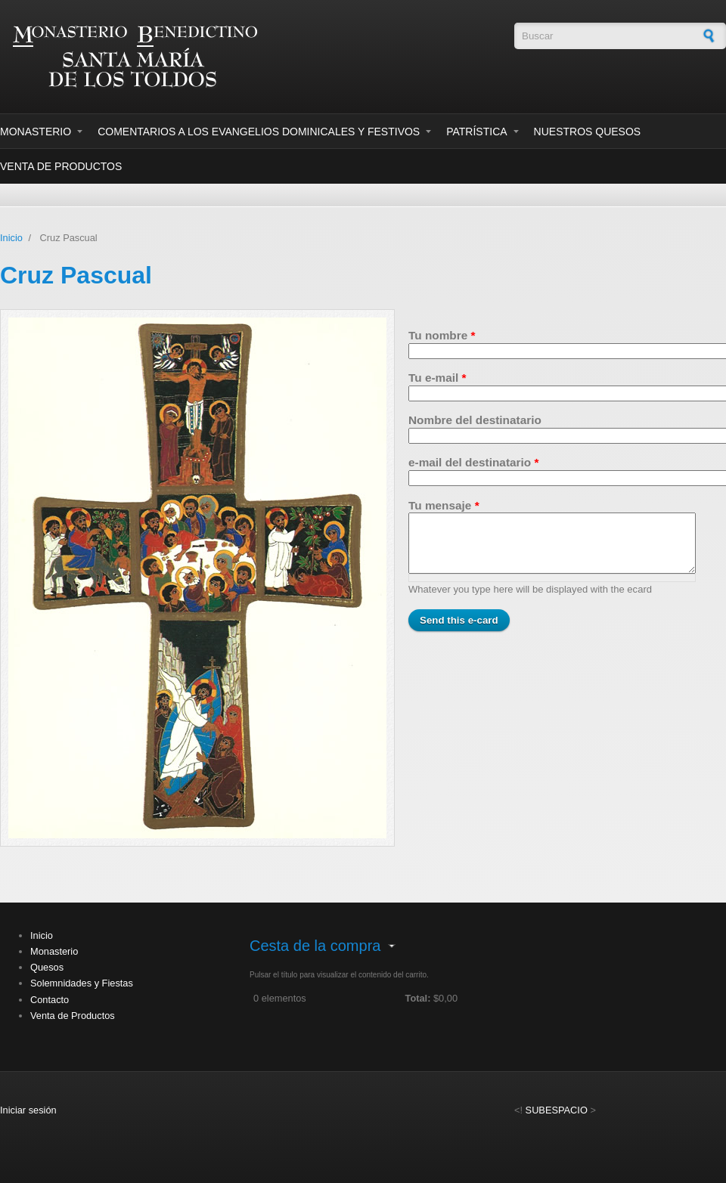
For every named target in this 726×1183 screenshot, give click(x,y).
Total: (418, 998)
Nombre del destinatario (474, 419)
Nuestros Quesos (587, 131)
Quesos (47, 967)
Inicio (11, 237)
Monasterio (35, 131)
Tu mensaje (443, 505)
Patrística (476, 131)
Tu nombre (441, 335)
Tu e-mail (437, 377)
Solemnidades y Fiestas (81, 983)
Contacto (49, 999)
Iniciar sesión (28, 1110)
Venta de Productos (61, 166)
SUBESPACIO (557, 1110)
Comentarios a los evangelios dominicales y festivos (259, 131)
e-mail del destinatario (473, 462)
